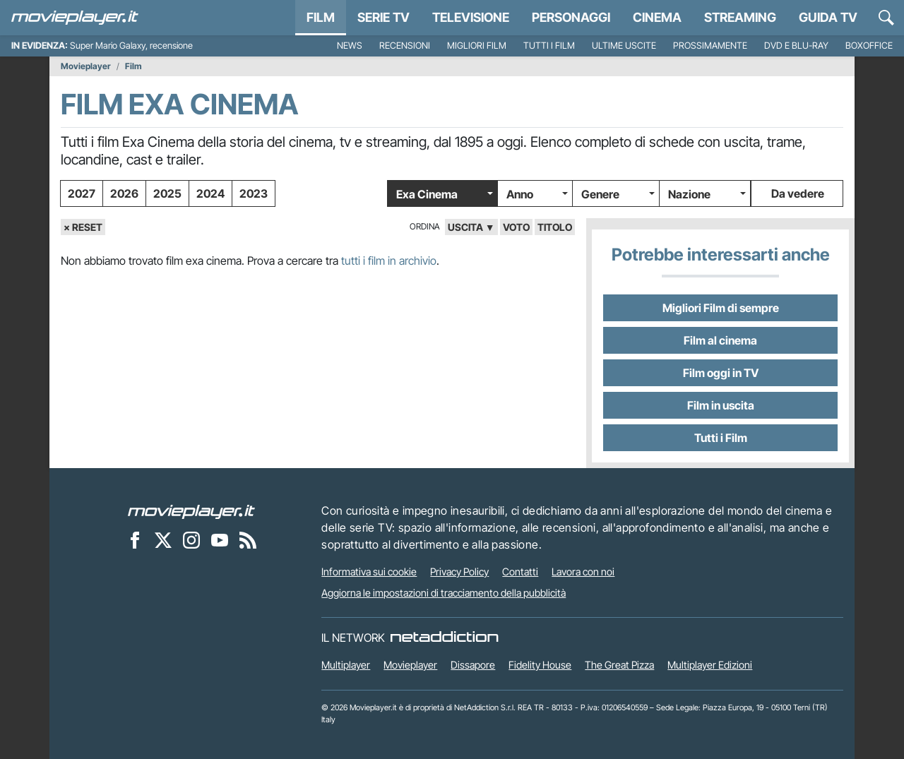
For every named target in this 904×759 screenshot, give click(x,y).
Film (321, 17)
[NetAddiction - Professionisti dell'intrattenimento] (444, 637)
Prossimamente (710, 45)
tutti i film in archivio (388, 260)
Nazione (689, 194)
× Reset (83, 227)
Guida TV (828, 17)
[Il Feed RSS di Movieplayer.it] (248, 539)
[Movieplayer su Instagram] (191, 539)
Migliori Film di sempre (720, 308)
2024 (210, 193)
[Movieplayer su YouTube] (220, 539)
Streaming (740, 17)
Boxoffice (869, 45)
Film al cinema (720, 340)
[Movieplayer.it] (75, 17)
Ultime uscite (624, 45)
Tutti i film (549, 45)
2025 (167, 193)
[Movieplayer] (191, 510)
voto (516, 227)
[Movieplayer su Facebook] (135, 539)
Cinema (657, 17)
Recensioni (404, 45)
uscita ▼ (471, 227)
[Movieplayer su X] (163, 539)
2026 (124, 193)
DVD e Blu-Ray (796, 45)
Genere (600, 194)
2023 (253, 193)
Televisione (470, 17)
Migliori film (476, 45)
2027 (81, 193)
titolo (554, 227)
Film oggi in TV (721, 373)
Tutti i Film (720, 438)
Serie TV (383, 17)
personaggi (571, 17)
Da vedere (797, 193)
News (349, 45)
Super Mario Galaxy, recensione (131, 45)
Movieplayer (86, 66)
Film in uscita (720, 405)
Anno (519, 194)
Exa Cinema (427, 194)
